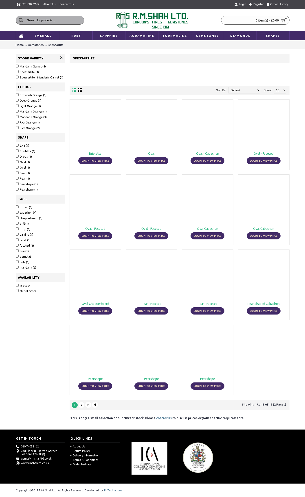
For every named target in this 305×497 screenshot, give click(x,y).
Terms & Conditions (84, 459)
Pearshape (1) (27, 184)
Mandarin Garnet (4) (31, 66)
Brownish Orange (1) (31, 95)
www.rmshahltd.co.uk (32, 462)
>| (95, 404)
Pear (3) (23, 173)
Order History (80, 464)
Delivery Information (84, 455)
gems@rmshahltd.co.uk (34, 458)
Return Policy (80, 450)
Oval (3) (23, 162)
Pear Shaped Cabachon (264, 304)
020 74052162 (27, 446)
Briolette (95, 153)
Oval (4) (23, 167)
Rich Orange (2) (28, 128)
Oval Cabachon (207, 228)
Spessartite (56, 45)
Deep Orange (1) (28, 100)
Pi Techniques (113, 490)
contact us (164, 418)
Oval (151, 153)
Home (20, 45)
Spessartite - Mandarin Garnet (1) (39, 77)
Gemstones (36, 45)
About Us (77, 446)
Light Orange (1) (28, 106)
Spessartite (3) (27, 72)
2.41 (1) (22, 145)
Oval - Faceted (264, 153)
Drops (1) (24, 156)
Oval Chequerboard (95, 304)
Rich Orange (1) (28, 122)
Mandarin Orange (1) (31, 111)
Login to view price (95, 160)
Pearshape (95, 379)
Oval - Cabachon (207, 153)
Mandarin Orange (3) (31, 117)
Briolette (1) (25, 151)
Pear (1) (23, 178)
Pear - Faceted (151, 304)
